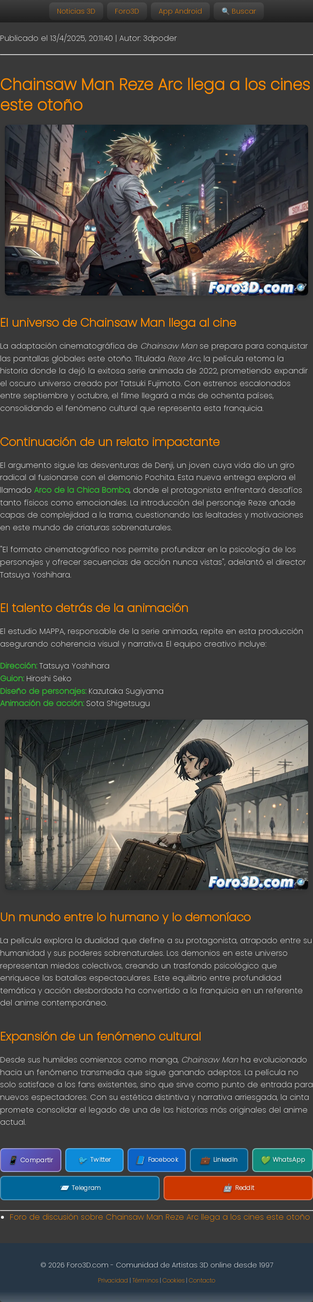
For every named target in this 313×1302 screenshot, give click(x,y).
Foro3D (127, 11)
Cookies (173, 1280)
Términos (145, 1280)
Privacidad (113, 1280)
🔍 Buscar (238, 11)
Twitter (94, 1160)
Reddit (238, 1188)
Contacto (202, 1280)
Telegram (80, 1188)
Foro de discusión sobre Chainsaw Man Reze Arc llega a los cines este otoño (160, 1217)
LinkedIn (219, 1160)
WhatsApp (283, 1160)
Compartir (31, 1160)
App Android (180, 11)
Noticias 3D (76, 11)
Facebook (156, 1160)
